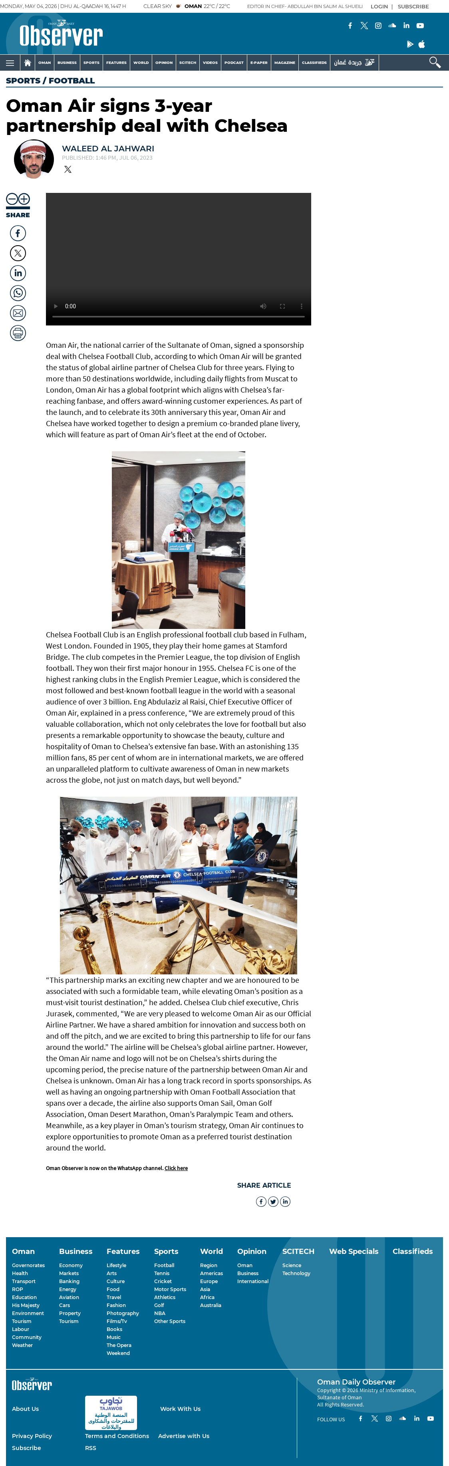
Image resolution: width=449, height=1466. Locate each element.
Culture (116, 1281)
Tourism (22, 1321)
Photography (123, 1313)
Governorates (28, 1265)
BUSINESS (67, 62)
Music (114, 1337)
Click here (176, 1168)
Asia (205, 1289)
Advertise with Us (183, 1436)
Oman (244, 1265)
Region (208, 1265)
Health (20, 1273)
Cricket (163, 1281)
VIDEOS (210, 62)
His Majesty (26, 1305)
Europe (209, 1281)
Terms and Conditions (117, 1436)
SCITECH (187, 62)
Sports (23, 80)
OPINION (164, 62)
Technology (296, 1273)
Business (247, 1273)
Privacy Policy (32, 1436)
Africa (207, 1297)
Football (164, 1265)
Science (291, 1265)
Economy (71, 1265)
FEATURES (116, 62)
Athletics (164, 1297)
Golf (159, 1305)
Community (27, 1337)
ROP (17, 1289)
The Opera (119, 1345)
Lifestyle (116, 1265)
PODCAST (234, 62)
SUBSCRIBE (413, 6)
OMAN (44, 62)
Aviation (69, 1297)
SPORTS (91, 62)
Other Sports (169, 1321)
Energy (67, 1289)
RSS (90, 1448)
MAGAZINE (284, 62)
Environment (28, 1313)
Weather (22, 1345)
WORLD (141, 62)
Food (113, 1289)
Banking (69, 1281)
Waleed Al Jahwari (108, 148)
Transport (24, 1281)
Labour (20, 1329)
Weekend (118, 1353)
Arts (112, 1273)
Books (114, 1329)
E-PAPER (259, 62)
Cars (64, 1305)
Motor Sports (170, 1289)
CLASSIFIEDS (314, 62)
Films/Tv (117, 1321)
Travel (114, 1297)
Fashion (116, 1305)
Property (70, 1313)
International (252, 1281)
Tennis (161, 1273)
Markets (69, 1273)
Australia (210, 1305)
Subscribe (26, 1448)
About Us (25, 1408)
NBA (159, 1313)
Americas (211, 1273)
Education (24, 1297)
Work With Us (180, 1408)
